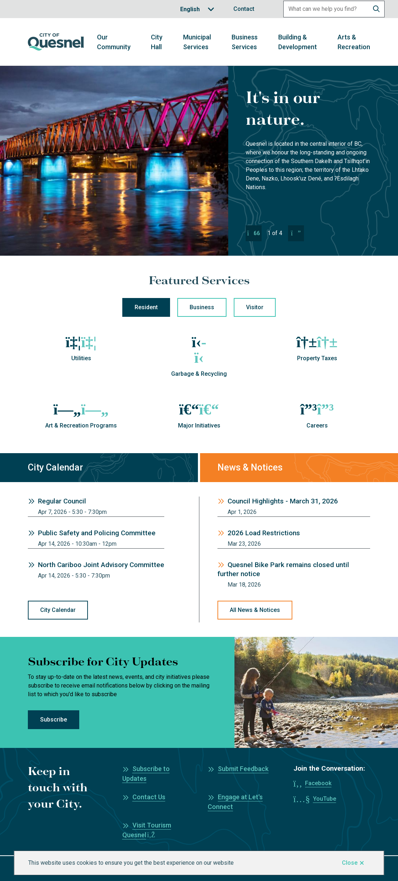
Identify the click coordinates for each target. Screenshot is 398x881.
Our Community (114, 42)
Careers (317, 425)
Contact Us (148, 797)
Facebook (318, 783)
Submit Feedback (243, 769)
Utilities (81, 358)
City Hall (156, 42)
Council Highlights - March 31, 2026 (283, 501)
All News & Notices (255, 610)
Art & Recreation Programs (81, 425)
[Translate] (197, 9)
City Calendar (58, 610)
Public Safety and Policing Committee (97, 533)
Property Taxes (317, 358)
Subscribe (53, 719)
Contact (243, 8)
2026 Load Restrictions (264, 533)
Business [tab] (202, 307)
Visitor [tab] (254, 307)
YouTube (324, 798)
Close (349, 862)
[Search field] (326, 9)
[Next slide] (296, 233)
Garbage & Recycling (199, 373)
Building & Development (297, 42)
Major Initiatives (199, 425)
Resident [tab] (146, 307)
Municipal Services (197, 42)
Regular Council (62, 501)
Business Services (245, 42)
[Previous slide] (254, 233)
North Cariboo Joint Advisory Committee (101, 565)
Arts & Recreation (354, 42)
